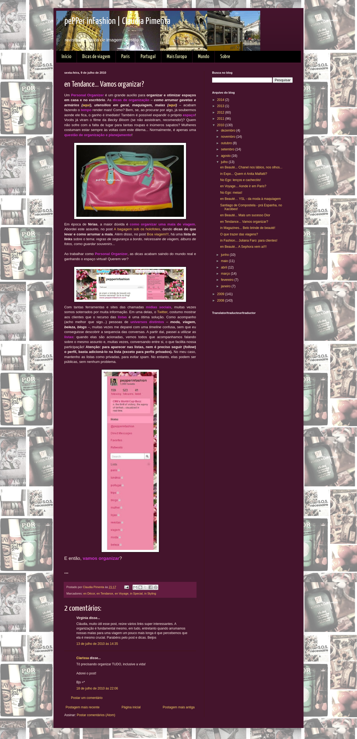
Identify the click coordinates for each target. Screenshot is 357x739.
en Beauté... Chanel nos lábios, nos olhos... (251, 167)
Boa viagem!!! (158, 234)
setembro (228, 149)
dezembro (228, 130)
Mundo (203, 56)
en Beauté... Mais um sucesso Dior (245, 215)
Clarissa (82, 658)
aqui (86, 105)
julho (225, 162)
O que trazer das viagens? (239, 234)
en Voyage (121, 593)
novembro (228, 137)
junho (225, 255)
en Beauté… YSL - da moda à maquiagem (250, 199)
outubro (227, 143)
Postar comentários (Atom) (96, 715)
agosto (226, 156)
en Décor (89, 593)
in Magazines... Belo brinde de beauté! (247, 228)
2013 (221, 106)
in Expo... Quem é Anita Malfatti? (243, 174)
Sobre (225, 56)
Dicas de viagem (96, 56)
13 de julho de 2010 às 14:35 (97, 644)
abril (224, 267)
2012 (221, 112)
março (226, 273)
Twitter (162, 312)
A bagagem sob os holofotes (137, 229)
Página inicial (131, 707)
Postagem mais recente (82, 707)
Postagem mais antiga (179, 707)
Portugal (148, 56)
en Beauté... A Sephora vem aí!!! (243, 247)
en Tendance (105, 593)
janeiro (226, 286)
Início (66, 56)
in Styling (150, 593)
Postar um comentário (86, 698)
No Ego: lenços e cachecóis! (240, 180)
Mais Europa (177, 56)
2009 (221, 294)
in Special (136, 593)
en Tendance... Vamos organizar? (244, 222)
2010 (221, 125)
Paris (125, 56)
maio (225, 261)
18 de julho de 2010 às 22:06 (97, 688)
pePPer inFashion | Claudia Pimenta (117, 21)
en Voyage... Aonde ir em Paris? (243, 186)
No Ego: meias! (231, 193)
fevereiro (227, 280)
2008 (221, 300)
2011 (221, 119)
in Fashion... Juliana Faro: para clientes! (248, 240)
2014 (221, 100)
